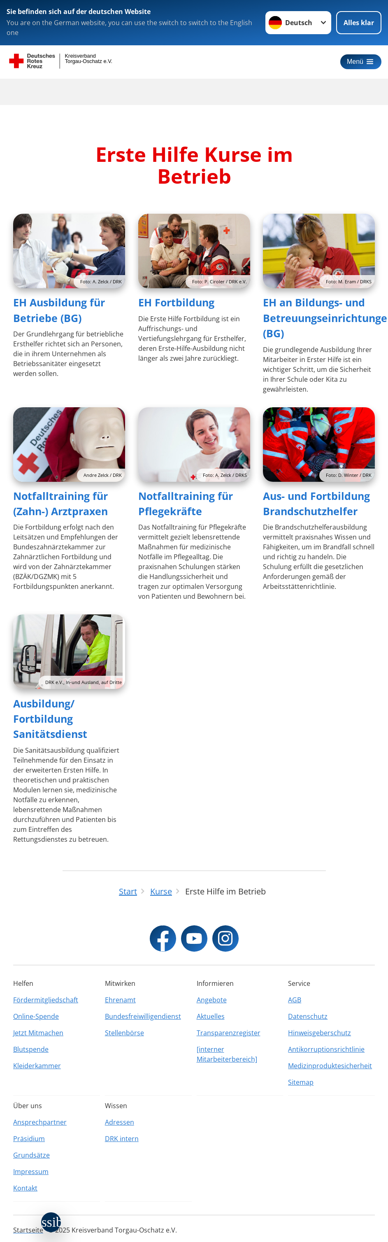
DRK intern (122, 1138)
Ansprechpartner (40, 1122)
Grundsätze (31, 1155)
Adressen (119, 1122)
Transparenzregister (228, 1032)
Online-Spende (36, 1016)
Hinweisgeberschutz (319, 1032)
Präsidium (29, 1138)
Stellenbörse (124, 1032)
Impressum (31, 1171)
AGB (294, 999)
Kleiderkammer (37, 1065)
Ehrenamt (120, 999)
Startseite (28, 1230)
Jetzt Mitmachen (38, 1032)
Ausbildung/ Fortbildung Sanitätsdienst (50, 718)
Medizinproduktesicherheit (330, 1065)
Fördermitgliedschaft (45, 999)
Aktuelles (211, 1016)
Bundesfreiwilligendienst (143, 1016)
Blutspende (31, 1049)
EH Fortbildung (176, 302)
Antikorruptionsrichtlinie (326, 1049)
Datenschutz (308, 1016)
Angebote (212, 999)
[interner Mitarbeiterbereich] (227, 1054)
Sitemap (301, 1082)
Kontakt (25, 1188)
